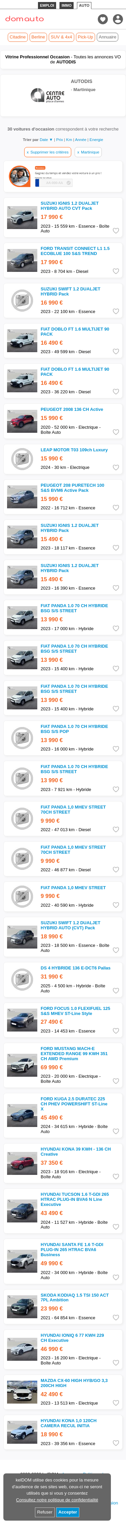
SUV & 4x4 (61, 36)
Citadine (18, 36)
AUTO (84, 5)
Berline (38, 36)
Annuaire (107, 36)
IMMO (66, 5)
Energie (96, 139)
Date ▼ (46, 139)
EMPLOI (47, 5)
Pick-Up (85, 36)
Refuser (45, 1512)
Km (69, 139)
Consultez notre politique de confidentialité (57, 1499)
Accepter (67, 1512)
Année (81, 139)
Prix (60, 139)
